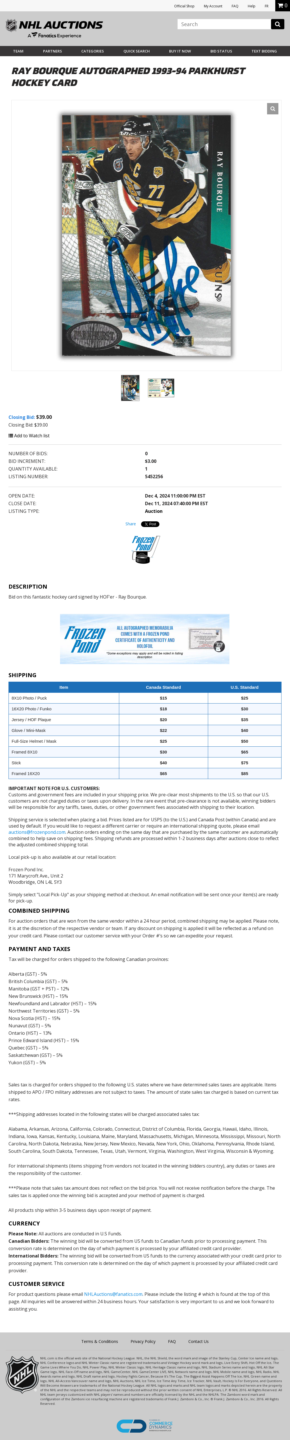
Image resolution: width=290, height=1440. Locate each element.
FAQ (235, 6)
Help (251, 6)
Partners (52, 51)
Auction (154, 511)
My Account (213, 6)
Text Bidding (264, 51)
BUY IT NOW (180, 51)
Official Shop (184, 6)
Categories (92, 51)
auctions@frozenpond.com (36, 832)
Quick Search (136, 51)
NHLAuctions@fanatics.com (113, 1294)
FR (266, 6)
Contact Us (198, 1341)
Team (18, 51)
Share (130, 523)
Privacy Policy (143, 1341)
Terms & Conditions (99, 1341)
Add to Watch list (29, 436)
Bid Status (221, 51)
